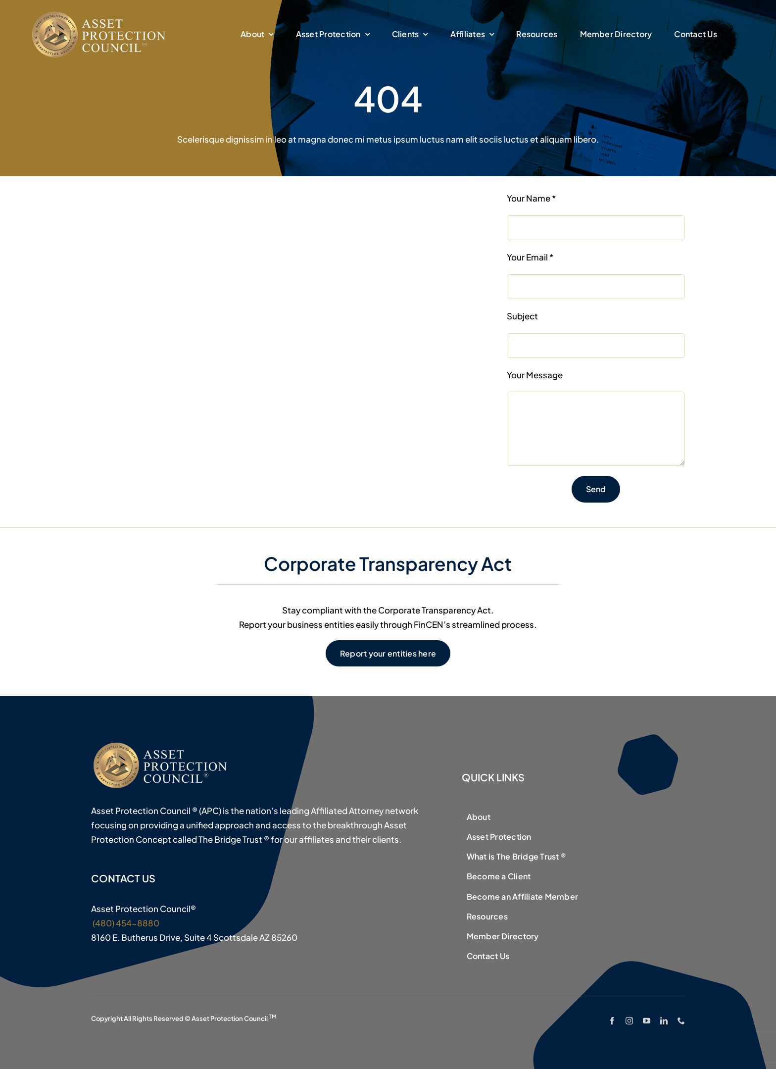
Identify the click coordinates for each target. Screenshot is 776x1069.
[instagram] (629, 1020)
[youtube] (646, 1020)
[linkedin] (664, 1020)
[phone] (681, 1020)
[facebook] (612, 1020)
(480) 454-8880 (125, 922)
